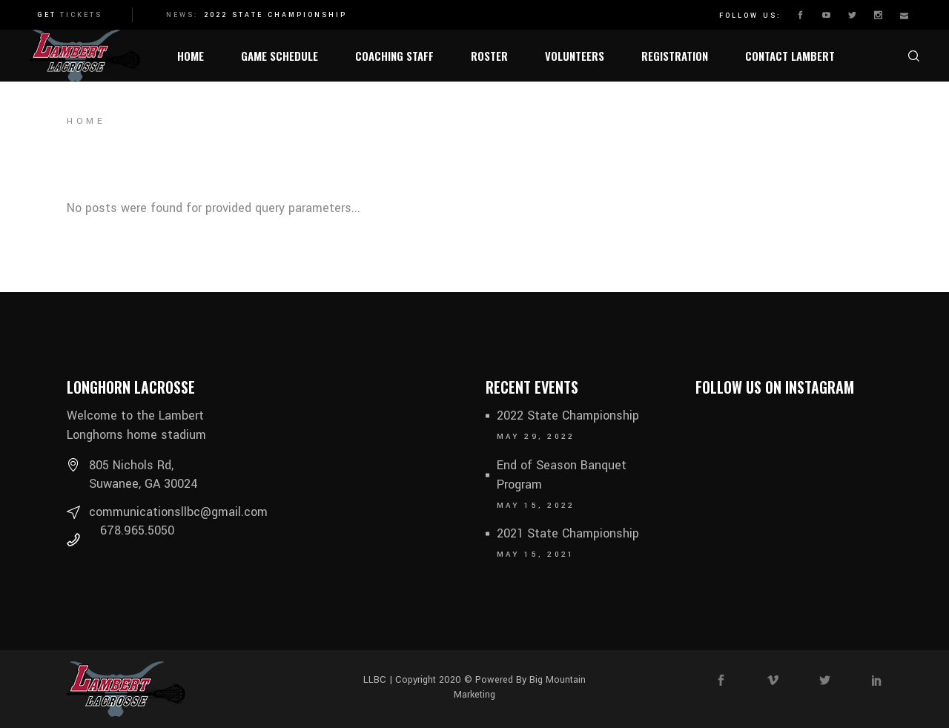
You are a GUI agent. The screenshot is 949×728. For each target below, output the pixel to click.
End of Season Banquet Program (561, 475)
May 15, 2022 (536, 505)
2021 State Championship (568, 533)
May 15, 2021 (536, 554)
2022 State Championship (275, 15)
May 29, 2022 (536, 436)
